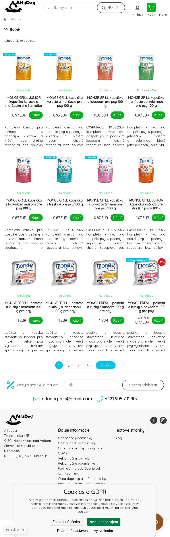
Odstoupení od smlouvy (76, 443)
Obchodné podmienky (75, 438)
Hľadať (112, 7)
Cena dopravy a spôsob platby (82, 479)
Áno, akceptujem (104, 522)
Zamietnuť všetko (66, 522)
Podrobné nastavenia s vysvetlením (85, 531)
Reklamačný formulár (74, 458)
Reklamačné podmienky (76, 463)
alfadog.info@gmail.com (67, 398)
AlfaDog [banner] (22, 6)
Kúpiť (35, 115)
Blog (118, 438)
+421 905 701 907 (121, 398)
